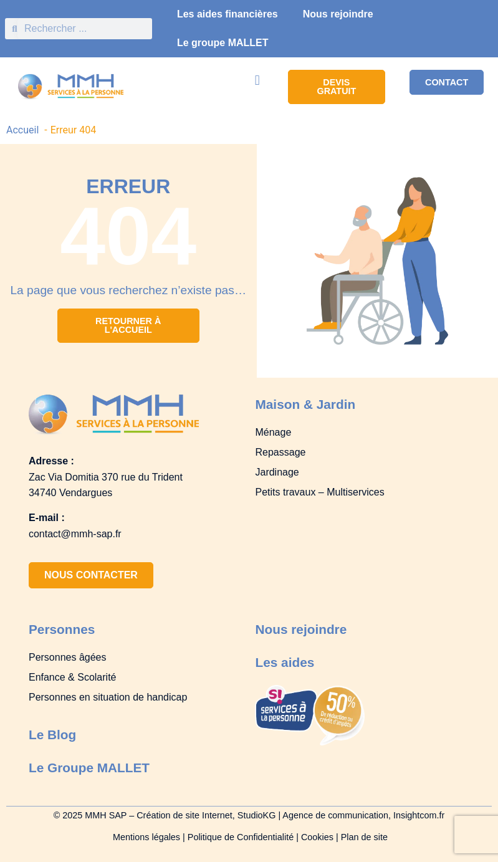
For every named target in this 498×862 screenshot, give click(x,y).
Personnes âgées (68, 657)
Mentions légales (145, 837)
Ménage (273, 432)
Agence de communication (335, 815)
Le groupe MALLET (223, 42)
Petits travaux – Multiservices (319, 492)
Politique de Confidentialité (241, 837)
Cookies (317, 837)
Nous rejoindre (338, 14)
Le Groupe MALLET (89, 767)
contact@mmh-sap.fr (75, 534)
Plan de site (364, 837)
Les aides (284, 662)
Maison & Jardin (305, 404)
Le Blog (52, 734)
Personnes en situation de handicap (108, 697)
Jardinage (277, 472)
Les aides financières (227, 14)
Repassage (280, 452)
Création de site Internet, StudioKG (207, 815)
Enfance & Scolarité (73, 677)
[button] (257, 80)
